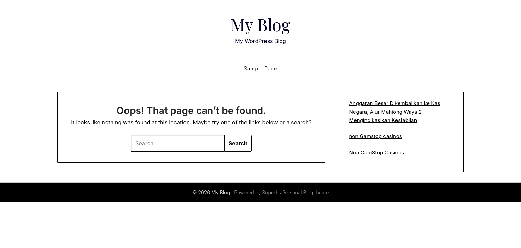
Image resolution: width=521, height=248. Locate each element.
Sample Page (260, 68)
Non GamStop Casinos (376, 152)
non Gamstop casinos (375, 136)
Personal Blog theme (305, 192)
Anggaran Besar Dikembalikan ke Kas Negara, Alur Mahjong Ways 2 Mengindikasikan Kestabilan (394, 111)
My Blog (260, 24)
